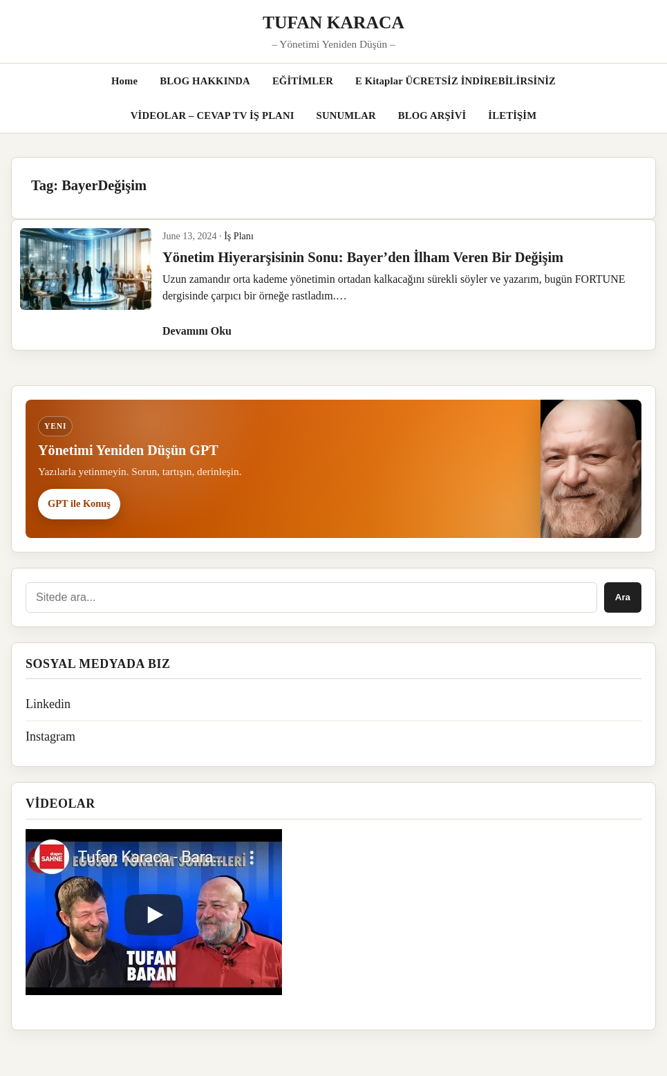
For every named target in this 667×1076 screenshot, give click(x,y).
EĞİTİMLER (302, 80)
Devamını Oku (197, 331)
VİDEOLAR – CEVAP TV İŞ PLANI (212, 115)
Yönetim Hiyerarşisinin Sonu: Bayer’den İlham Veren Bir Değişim (362, 257)
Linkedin (48, 704)
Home (124, 80)
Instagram (50, 736)
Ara (622, 597)
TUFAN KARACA (333, 22)
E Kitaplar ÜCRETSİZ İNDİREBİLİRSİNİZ (455, 80)
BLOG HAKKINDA (205, 80)
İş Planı (239, 235)
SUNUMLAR (346, 115)
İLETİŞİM (512, 115)
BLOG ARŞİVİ (432, 115)
